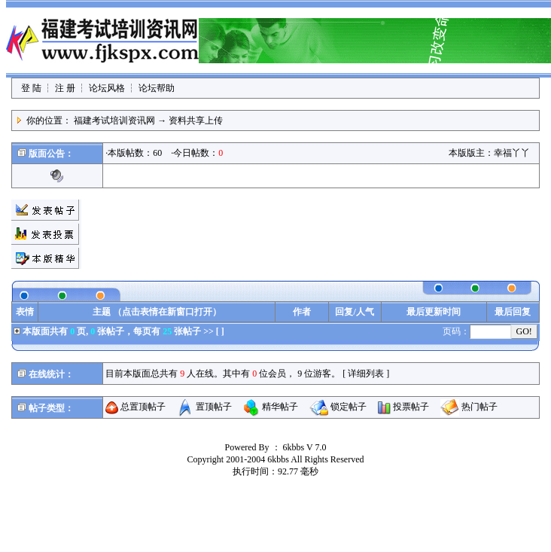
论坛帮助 (157, 88)
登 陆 (31, 88)
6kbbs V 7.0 (305, 447)
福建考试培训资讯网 (114, 120)
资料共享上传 (196, 120)
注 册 (65, 88)
